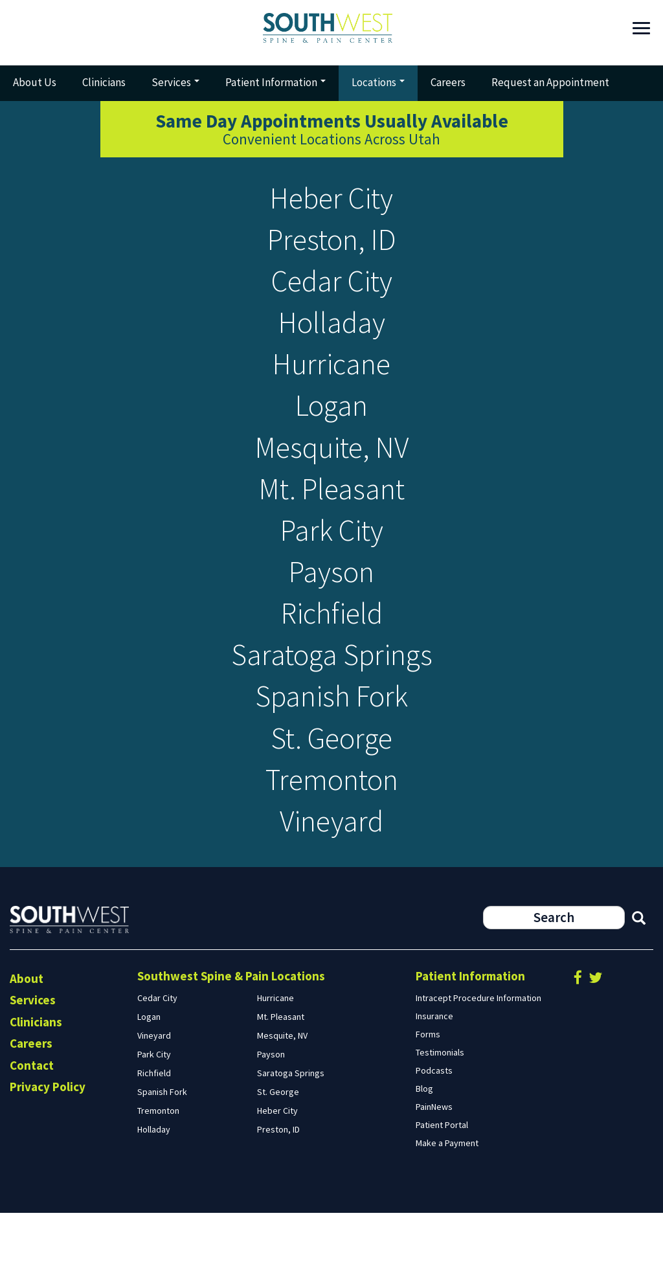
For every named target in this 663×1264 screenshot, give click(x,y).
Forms (428, 1084)
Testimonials (440, 1103)
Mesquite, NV (332, 467)
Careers (448, 82)
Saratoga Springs (331, 691)
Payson (331, 601)
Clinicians (104, 82)
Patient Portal (442, 1175)
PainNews (434, 1157)
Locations (378, 82)
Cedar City (331, 289)
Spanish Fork (332, 736)
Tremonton (331, 825)
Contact (32, 1115)
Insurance (434, 1066)
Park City (332, 557)
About (26, 1029)
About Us (34, 82)
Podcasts (434, 1121)
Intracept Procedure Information (478, 1048)
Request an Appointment (550, 82)
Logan (331, 423)
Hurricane (331, 378)
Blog (424, 1139)
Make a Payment (447, 1193)
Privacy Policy (47, 1137)
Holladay (332, 333)
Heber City (331, 199)
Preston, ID (331, 244)
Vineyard (331, 870)
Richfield (331, 646)
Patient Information (275, 82)
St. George (331, 780)
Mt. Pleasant (331, 512)
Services (175, 82)
